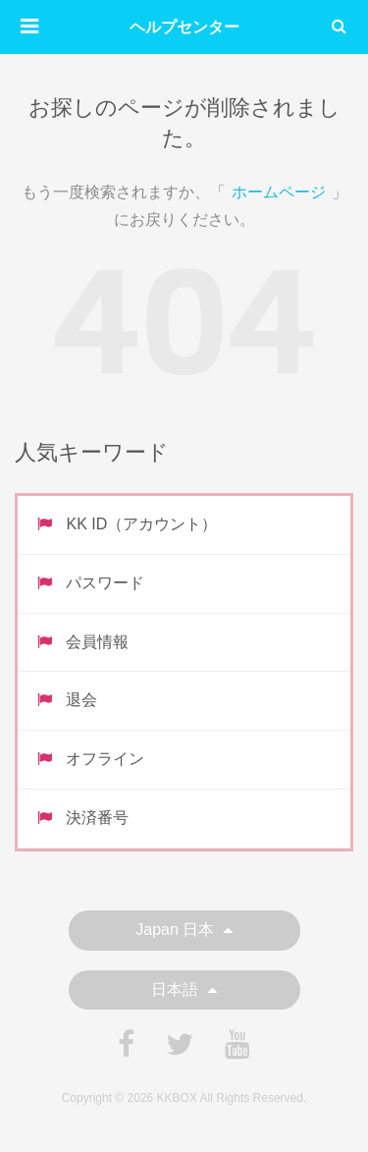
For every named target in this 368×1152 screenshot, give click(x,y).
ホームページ (279, 192)
